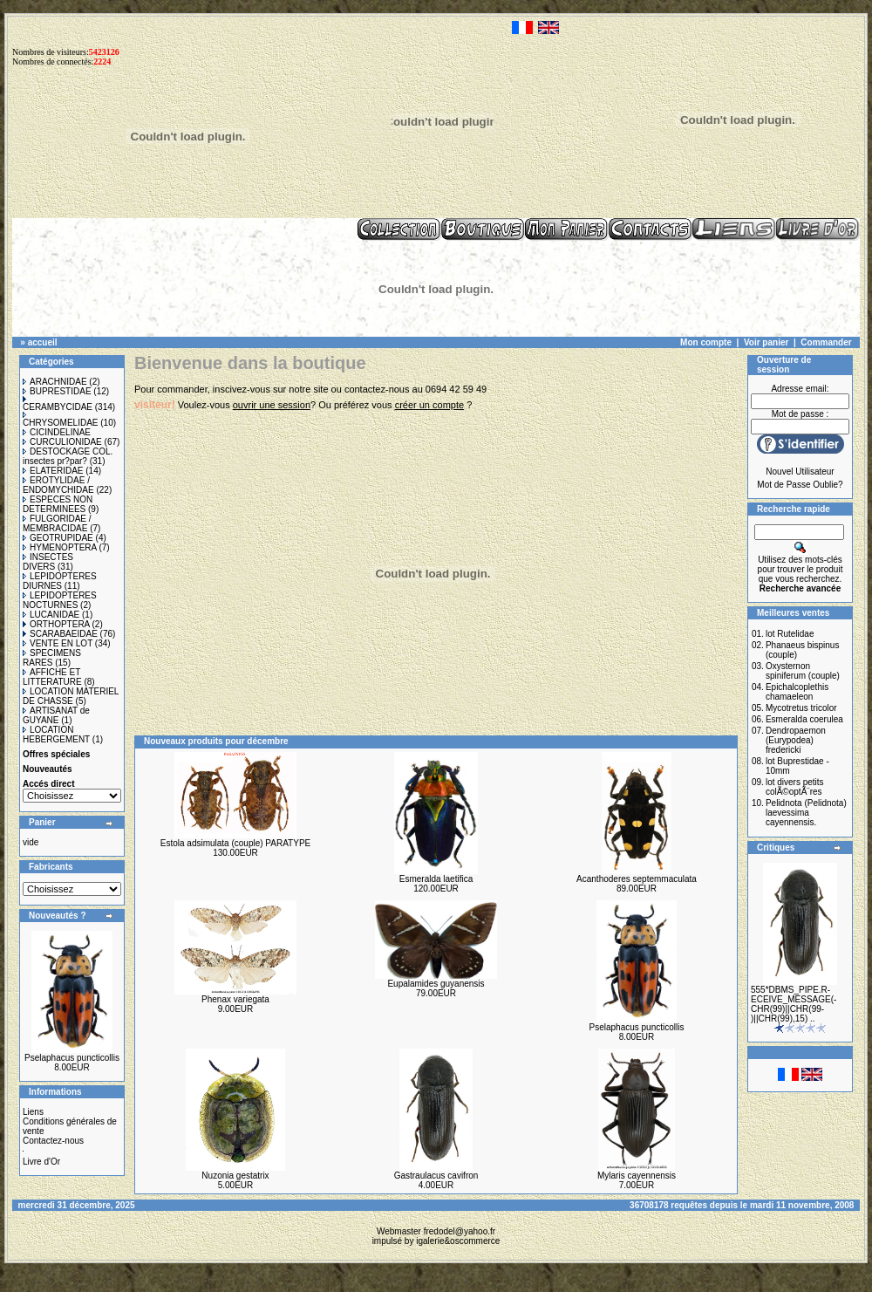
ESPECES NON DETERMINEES (57, 504)
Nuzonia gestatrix (235, 1175)
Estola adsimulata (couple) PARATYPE (235, 843)
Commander (825, 342)
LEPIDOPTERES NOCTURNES (60, 600)
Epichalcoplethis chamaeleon (797, 691)
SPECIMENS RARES (52, 657)
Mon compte (706, 342)
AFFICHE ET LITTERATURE (52, 677)
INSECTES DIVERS (48, 561)
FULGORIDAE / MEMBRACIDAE (57, 523)
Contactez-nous (53, 1140)
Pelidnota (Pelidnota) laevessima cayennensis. (806, 812)
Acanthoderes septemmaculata (636, 879)
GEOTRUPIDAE (58, 538)
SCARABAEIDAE (60, 634)
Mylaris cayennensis (636, 1175)
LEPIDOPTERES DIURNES (60, 581)
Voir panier (766, 342)
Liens (33, 1112)
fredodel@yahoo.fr (459, 1231)
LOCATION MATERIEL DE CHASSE (71, 696)
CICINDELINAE (57, 432)
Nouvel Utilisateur (800, 471)
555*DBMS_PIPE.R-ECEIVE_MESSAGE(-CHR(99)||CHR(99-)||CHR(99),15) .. (793, 1004)
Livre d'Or (41, 1161)
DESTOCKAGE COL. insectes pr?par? (67, 456)
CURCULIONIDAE (62, 442)
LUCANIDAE (51, 614)
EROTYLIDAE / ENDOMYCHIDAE (58, 485)
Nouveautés (47, 769)
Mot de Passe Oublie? (799, 484)
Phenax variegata (235, 999)
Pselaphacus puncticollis (71, 1058)
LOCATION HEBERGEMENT (56, 734)
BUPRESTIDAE (57, 391)
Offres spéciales (56, 754)
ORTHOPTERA (56, 624)
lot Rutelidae (790, 634)
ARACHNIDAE (55, 381)
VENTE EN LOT (57, 643)
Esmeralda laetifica (436, 879)
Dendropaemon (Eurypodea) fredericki (796, 740)
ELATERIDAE (53, 470)
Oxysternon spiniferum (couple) (803, 670)
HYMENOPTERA (60, 547)
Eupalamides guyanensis (435, 983)
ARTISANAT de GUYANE (56, 715)
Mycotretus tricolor (801, 708)
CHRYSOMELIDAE (61, 419)
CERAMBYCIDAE (57, 404)
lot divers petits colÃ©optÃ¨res (795, 786)
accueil (43, 342)
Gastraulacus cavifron (436, 1175)
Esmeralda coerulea (804, 719)
